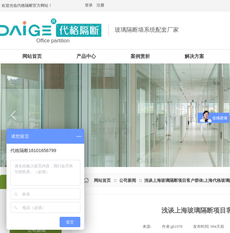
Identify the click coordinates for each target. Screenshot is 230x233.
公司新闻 (127, 180)
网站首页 (102, 180)
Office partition (53, 40)
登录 (89, 5)
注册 (100, 5)
